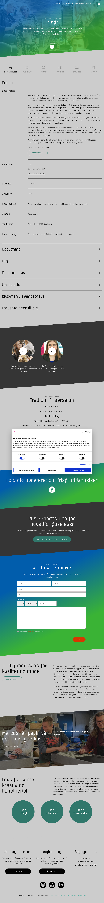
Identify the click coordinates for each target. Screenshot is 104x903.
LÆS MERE (56, 735)
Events (58, 4)
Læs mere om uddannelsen (38, 147)
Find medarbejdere (85, 862)
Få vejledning (52, 871)
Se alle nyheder (12, 747)
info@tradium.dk (67, 895)
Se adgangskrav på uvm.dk (76, 204)
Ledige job (18, 871)
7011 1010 (55, 895)
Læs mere (23, 371)
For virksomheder (78, 4)
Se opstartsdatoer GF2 (36, 173)
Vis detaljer (83, 464)
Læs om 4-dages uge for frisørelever (52, 539)
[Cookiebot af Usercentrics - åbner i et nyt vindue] (83, 432)
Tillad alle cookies (78, 470)
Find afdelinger (79, 895)
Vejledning (66, 4)
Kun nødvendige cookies (26, 470)
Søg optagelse (37, 153)
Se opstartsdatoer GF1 (36, 169)
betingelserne (30, 631)
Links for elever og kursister (86, 865)
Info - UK (89, 4)
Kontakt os (85, 859)
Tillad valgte (52, 470)
